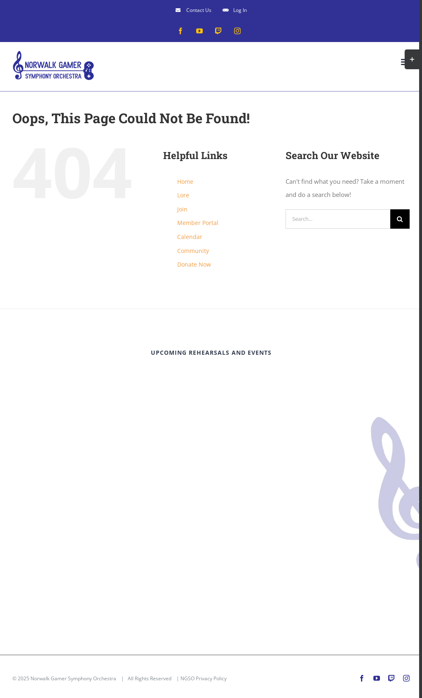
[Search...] (338, 219)
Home (185, 181)
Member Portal (197, 223)
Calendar (189, 237)
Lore (183, 195)
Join (182, 209)
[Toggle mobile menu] (405, 62)
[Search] (400, 219)
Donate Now (194, 264)
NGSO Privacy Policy (204, 678)
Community (193, 251)
